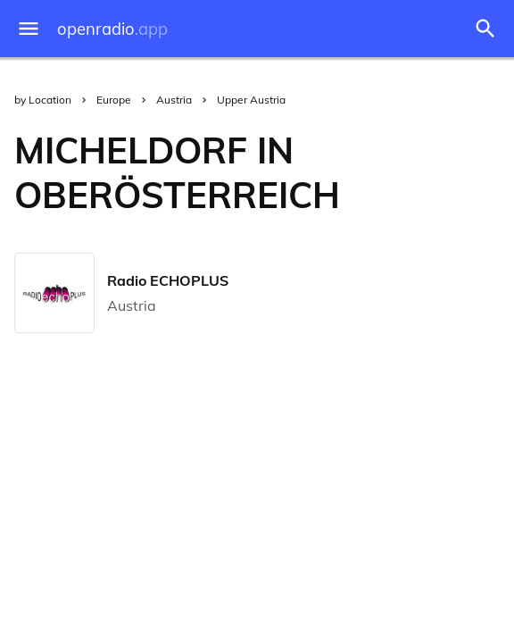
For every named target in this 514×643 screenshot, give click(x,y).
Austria (174, 99)
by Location (42, 99)
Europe (113, 99)
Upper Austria (251, 99)
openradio (112, 29)
